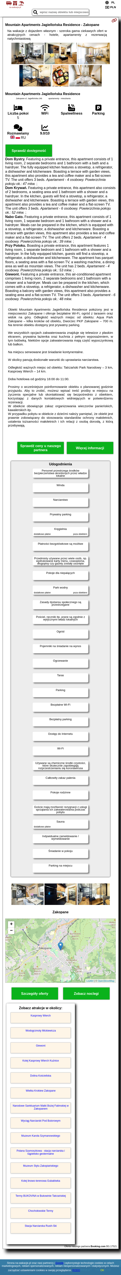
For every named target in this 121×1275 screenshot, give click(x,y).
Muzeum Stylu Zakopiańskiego (40, 1165)
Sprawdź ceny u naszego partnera (40, 448)
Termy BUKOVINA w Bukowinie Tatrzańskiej (40, 1195)
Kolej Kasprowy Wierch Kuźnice (41, 1060)
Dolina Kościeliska (40, 1075)
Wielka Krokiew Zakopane (41, 1090)
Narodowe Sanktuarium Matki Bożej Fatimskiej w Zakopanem (41, 1107)
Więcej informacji (90, 448)
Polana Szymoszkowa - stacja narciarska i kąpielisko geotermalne (41, 1152)
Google (59, 1262)
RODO (76, 1270)
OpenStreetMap (106, 981)
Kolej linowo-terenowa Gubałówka (40, 1180)
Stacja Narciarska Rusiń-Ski (41, 1225)
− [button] (11, 931)
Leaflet (89, 981)
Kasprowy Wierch (41, 1015)
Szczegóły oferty (34, 993)
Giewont (40, 1045)
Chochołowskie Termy (40, 1210)
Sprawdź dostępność (29, 151)
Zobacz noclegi (86, 993)
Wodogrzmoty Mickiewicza (41, 1030)
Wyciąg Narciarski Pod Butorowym (40, 1120)
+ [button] (11, 924)
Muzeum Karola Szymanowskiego (40, 1135)
